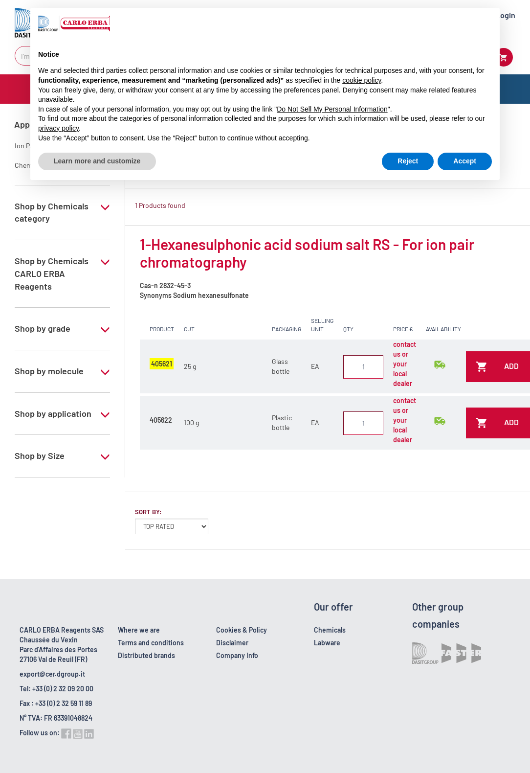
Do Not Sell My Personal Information (332, 109)
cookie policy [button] (361, 80)
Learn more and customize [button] (97, 161)
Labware (327, 642)
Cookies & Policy (241, 630)
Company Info (237, 655)
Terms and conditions (151, 642)
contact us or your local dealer (404, 363)
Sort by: (148, 512)
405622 (161, 420)
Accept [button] (464, 161)
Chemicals (330, 630)
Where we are (139, 630)
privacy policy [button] (58, 128)
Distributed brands (146, 655)
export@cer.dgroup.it (52, 674)
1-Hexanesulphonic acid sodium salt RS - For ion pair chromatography (307, 253)
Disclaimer (232, 642)
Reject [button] (408, 161)
